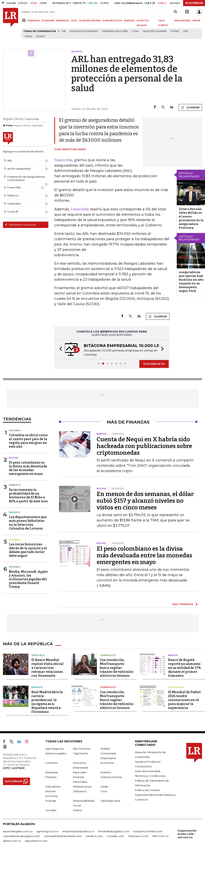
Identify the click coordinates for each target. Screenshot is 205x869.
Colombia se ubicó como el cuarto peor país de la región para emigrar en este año (28, 440)
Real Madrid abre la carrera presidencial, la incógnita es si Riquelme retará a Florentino (47, 702)
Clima (135, 31)
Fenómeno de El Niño (115, 31)
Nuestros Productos (147, 761)
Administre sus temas (20, 224)
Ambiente (15, 485)
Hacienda (15, 430)
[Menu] (24, 20)
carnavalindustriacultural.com (62, 836)
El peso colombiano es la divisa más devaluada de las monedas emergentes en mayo (28, 468)
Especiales (80, 772)
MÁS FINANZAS (182, 604)
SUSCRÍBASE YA (154, 363)
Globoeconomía (111, 777)
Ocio (104, 791)
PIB (64, 31)
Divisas (40, 36)
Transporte (108, 655)
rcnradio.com (115, 836)
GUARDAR (190, 107)
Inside (104, 786)
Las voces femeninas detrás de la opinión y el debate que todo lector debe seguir (28, 550)
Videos (77, 810)
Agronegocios (54, 748)
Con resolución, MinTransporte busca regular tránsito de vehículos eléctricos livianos (116, 668)
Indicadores (53, 786)
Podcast (50, 800)
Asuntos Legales (55, 753)
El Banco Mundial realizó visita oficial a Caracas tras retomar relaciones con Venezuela (47, 668)
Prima (28, 36)
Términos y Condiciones (150, 775)
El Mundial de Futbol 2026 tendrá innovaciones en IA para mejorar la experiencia (184, 700)
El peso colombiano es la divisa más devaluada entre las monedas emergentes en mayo (144, 555)
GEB (185, 31)
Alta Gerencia (81, 748)
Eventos (106, 772)
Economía (107, 762)
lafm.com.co (160, 836)
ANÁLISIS (129, 20)
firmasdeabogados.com (113, 831)
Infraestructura (82, 786)
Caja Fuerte (80, 753)
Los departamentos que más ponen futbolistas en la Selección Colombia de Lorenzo (28, 522)
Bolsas (13, 457)
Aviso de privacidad (147, 771)
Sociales (50, 810)
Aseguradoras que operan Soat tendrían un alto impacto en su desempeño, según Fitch (191, 281)
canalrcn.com (94, 836)
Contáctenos (143, 766)
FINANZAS (33, 20)
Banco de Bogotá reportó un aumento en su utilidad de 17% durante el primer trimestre (184, 668)
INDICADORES (182, 20)
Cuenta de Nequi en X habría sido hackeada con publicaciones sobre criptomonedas (144, 446)
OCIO (74, 20)
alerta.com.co (12, 840)
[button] (59, 349)
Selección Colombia (155, 31)
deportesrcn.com (36, 840)
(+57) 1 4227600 (13, 768)
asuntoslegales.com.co (18, 831)
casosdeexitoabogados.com (21, 836)
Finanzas (50, 777)
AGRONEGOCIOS (112, 20)
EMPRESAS (62, 20)
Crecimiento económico (83, 31)
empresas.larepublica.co (78, 831)
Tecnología (175, 687)
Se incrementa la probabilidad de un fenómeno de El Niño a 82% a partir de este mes (28, 495)
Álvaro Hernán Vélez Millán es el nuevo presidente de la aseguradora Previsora (191, 218)
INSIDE (196, 20)
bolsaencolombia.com (147, 831)
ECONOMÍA (48, 20)
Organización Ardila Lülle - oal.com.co (187, 834)
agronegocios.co (48, 831)
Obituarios (79, 791)
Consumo (51, 762)
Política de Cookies (147, 790)
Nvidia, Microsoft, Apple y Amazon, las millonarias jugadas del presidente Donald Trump (28, 579)
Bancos (173, 655)
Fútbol (175, 31)
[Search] (175, 12)
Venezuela (38, 655)
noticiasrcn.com (138, 836)
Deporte (14, 512)
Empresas (51, 772)
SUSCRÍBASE (194, 3)
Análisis (105, 748)
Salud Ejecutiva (110, 800)
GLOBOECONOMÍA (90, 20)
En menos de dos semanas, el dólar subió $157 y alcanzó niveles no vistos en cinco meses (145, 500)
